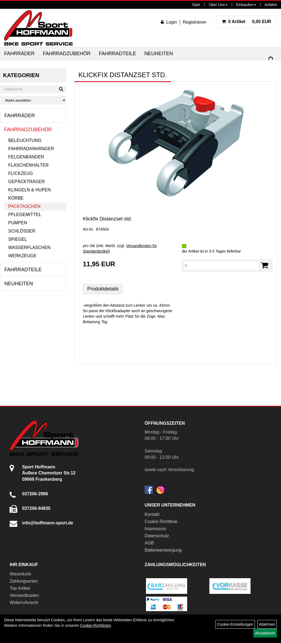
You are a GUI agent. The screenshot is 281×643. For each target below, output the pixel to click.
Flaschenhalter (28, 165)
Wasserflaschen (29, 247)
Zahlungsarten (24, 581)
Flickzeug (20, 173)
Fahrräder (19, 53)
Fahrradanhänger (31, 148)
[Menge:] (221, 265)
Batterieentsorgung (163, 550)
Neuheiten (158, 53)
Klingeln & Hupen (29, 190)
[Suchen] (271, 59)
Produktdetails (103, 289)
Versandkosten (24, 595)
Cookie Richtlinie (161, 521)
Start (196, 5)
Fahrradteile (117, 53)
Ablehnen (267, 624)
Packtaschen (24, 206)
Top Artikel (20, 588)
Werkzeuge (22, 255)
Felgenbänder (26, 157)
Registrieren (194, 22)
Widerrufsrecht (24, 602)
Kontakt (152, 514)
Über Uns (218, 5)
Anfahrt (271, 5)
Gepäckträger (26, 181)
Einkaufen (246, 5)
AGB (149, 543)
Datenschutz (157, 535)
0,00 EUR (246, 21)
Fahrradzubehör (67, 53)
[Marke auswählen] (33, 100)
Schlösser (21, 231)
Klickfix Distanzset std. (107, 219)
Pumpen (17, 222)
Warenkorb (20, 574)
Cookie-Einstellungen (235, 624)
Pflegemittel (24, 214)
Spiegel (17, 239)
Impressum (155, 528)
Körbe (16, 198)
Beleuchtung (24, 140)
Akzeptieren (265, 633)
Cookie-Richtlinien (95, 625)
